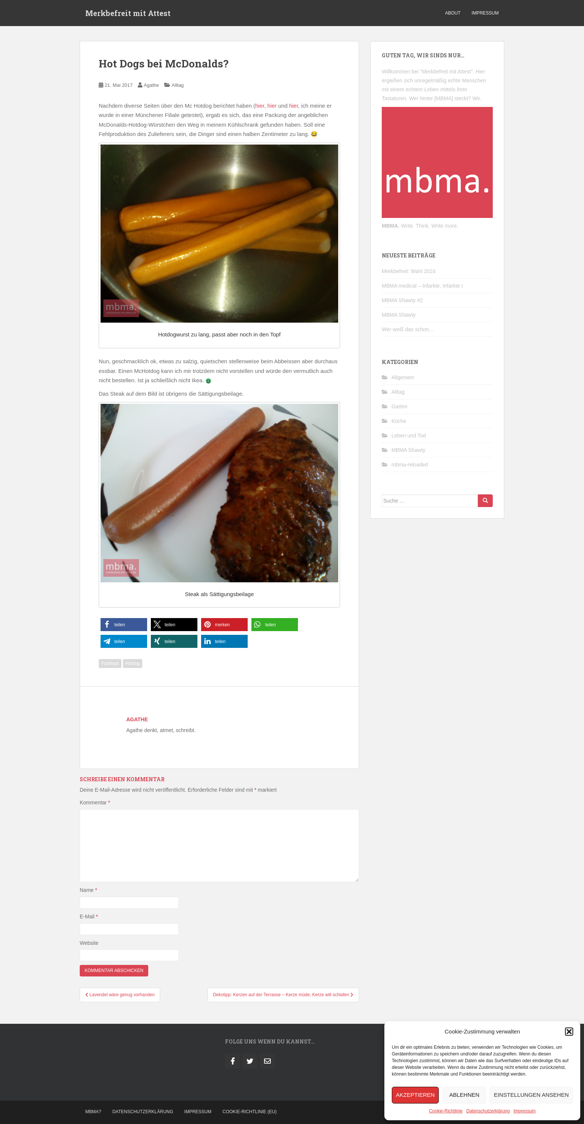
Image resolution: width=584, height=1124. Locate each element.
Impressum (525, 1111)
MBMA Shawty (399, 315)
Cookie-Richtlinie (446, 1111)
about (452, 13)
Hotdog (133, 663)
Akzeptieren (415, 1095)
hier (259, 105)
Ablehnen (464, 1095)
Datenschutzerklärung (488, 1111)
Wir (476, 98)
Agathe (151, 85)
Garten (399, 406)
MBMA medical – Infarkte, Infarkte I (422, 286)
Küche (398, 421)
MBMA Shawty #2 (402, 300)
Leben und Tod (408, 435)
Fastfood (110, 663)
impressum (485, 13)
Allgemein (402, 377)
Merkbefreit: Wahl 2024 (408, 271)
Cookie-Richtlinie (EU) (250, 1111)
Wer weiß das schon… (408, 329)
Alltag (178, 85)
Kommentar (95, 802)
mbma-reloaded (409, 465)
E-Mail (89, 916)
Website (89, 943)
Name (88, 890)
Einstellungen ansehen (531, 1095)
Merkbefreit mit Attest (128, 13)
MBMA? (93, 1111)
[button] (569, 1031)
